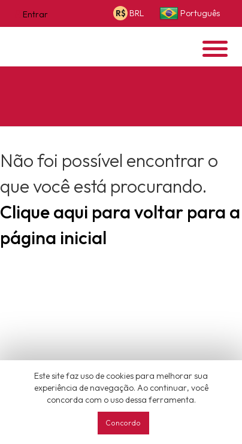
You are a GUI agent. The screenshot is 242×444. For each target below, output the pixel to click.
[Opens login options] (31, 13)
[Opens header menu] (215, 48)
